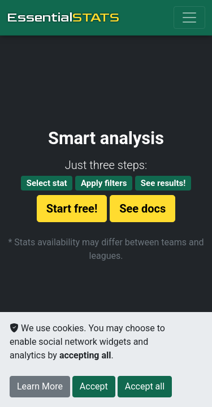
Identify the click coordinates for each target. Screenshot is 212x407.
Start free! (72, 208)
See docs (142, 208)
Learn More (40, 386)
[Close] (93, 386)
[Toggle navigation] (189, 17)
